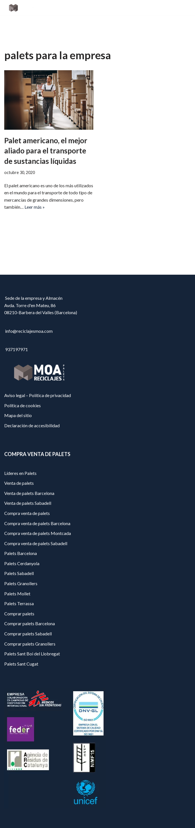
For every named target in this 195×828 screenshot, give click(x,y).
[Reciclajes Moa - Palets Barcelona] (21, 8)
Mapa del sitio (18, 415)
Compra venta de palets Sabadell (35, 543)
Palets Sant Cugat (21, 663)
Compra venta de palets (27, 513)
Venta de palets (19, 483)
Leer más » (34, 207)
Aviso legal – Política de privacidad (37, 395)
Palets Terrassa (19, 603)
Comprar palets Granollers (29, 643)
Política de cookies (22, 405)
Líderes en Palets (20, 473)
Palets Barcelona (20, 553)
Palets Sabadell (19, 573)
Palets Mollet (17, 593)
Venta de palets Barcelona (29, 493)
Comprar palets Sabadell (28, 633)
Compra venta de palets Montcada (37, 533)
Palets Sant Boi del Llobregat (32, 653)
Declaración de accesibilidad (32, 425)
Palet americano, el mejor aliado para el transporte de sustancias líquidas (45, 151)
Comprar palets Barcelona (29, 623)
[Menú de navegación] (184, 8)
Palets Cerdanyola (21, 563)
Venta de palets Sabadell (27, 503)
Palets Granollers (20, 583)
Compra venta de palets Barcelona (37, 523)
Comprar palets (19, 613)
